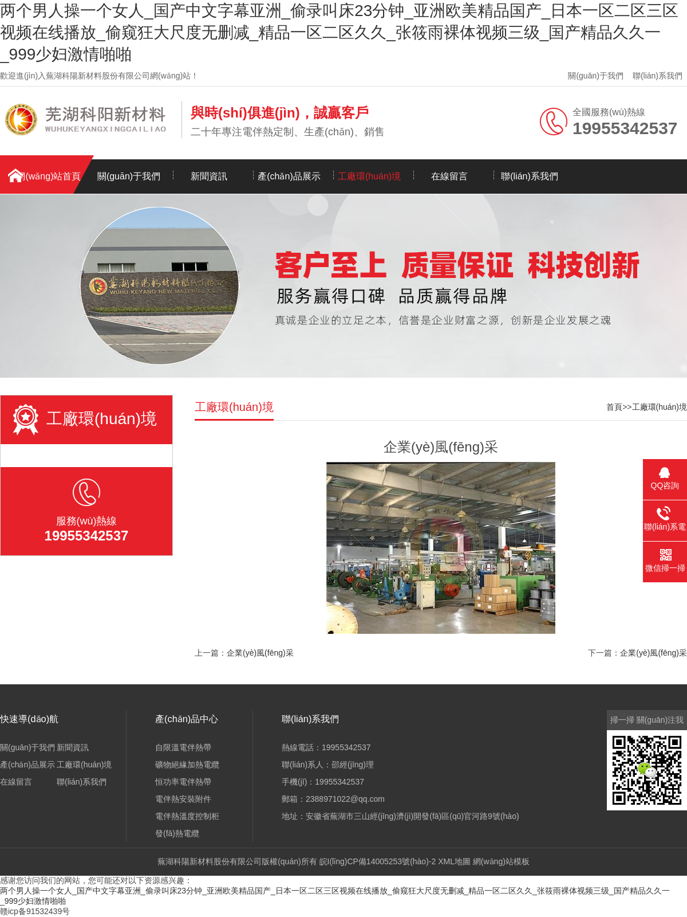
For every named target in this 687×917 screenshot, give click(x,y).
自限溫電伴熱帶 (183, 747)
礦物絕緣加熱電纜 (187, 764)
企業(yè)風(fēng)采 (260, 652)
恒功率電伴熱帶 (183, 781)
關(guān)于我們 (595, 75)
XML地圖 (454, 861)
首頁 (614, 407)
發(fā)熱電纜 (177, 833)
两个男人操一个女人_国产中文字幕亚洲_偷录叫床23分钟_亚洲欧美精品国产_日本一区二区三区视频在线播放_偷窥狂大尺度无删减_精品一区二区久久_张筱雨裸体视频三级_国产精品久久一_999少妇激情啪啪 (339, 32)
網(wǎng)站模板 (501, 861)
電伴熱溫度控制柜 (187, 816)
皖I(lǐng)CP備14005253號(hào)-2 (377, 861)
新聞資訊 (209, 176)
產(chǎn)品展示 (289, 176)
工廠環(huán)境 (369, 176)
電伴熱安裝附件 (183, 799)
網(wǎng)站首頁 (48, 176)
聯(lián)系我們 (657, 75)
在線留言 (449, 176)
